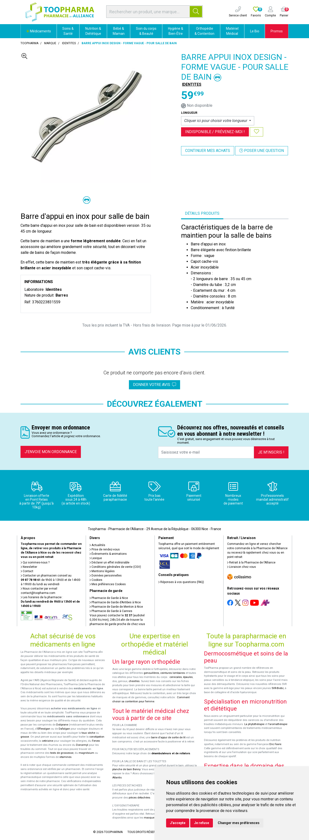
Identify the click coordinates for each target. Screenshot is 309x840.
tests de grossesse (61, 753)
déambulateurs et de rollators (170, 753)
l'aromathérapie (277, 724)
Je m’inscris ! (271, 452)
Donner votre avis (154, 384)
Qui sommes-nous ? (35, 562)
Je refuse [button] (201, 823)
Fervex (96, 740)
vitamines (65, 757)
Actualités (97, 545)
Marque (50, 43)
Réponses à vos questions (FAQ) (181, 582)
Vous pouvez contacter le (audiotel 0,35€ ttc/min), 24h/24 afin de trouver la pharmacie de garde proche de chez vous (117, 620)
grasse (25, 736)
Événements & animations (108, 553)
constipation (96, 736)
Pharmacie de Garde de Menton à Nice (116, 606)
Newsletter (29, 567)
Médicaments (38, 31)
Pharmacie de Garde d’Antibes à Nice (115, 602)
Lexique (96, 558)
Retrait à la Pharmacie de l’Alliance (251, 562)
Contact (27, 571)
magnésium (86, 753)
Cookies (96, 580)
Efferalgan (43, 728)
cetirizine (47, 740)
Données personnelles (106, 575)
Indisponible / (215, 131)
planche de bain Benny (126, 769)
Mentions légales (102, 571)
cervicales (175, 677)
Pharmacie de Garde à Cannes (111, 611)
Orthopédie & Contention (204, 31)
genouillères (151, 673)
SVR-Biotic (278, 688)
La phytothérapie (254, 724)
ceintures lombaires (172, 673)
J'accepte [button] (177, 823)
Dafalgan (64, 728)
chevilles (134, 681)
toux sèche (88, 732)
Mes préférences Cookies (108, 584)
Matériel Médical (232, 31)
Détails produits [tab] (202, 213)
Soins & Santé (68, 31)
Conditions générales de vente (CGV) (115, 567)
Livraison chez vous (241, 567)
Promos (277, 31)
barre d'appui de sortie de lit (168, 737)
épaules (188, 677)
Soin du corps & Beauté (146, 31)
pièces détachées (139, 797)
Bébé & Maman (119, 31)
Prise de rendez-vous (105, 549)
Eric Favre (275, 744)
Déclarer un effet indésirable (109, 562)
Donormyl (82, 745)
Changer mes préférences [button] (239, 823)
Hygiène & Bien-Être (175, 31)
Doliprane (62, 724)
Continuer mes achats (207, 150)
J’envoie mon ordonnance (51, 451)
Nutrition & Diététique (93, 31)
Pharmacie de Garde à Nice (109, 598)
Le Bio (254, 31)
